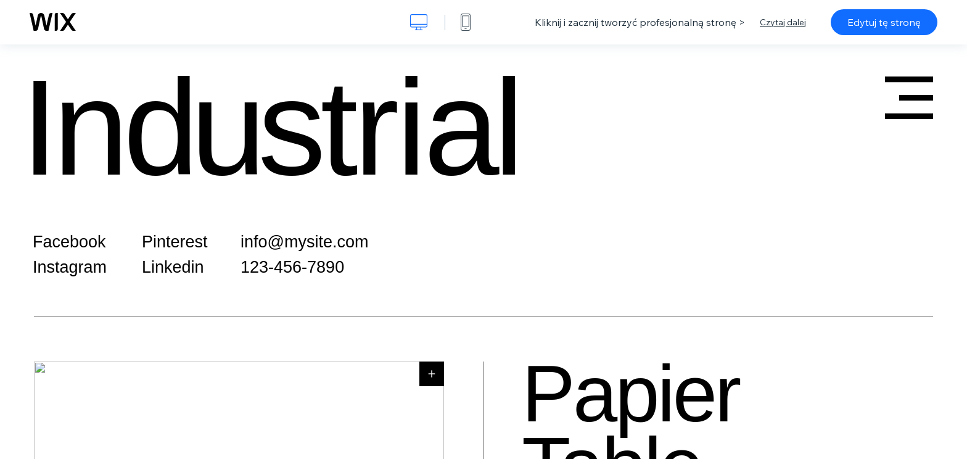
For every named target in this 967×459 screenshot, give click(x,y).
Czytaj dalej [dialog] (783, 22)
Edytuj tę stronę (884, 22)
